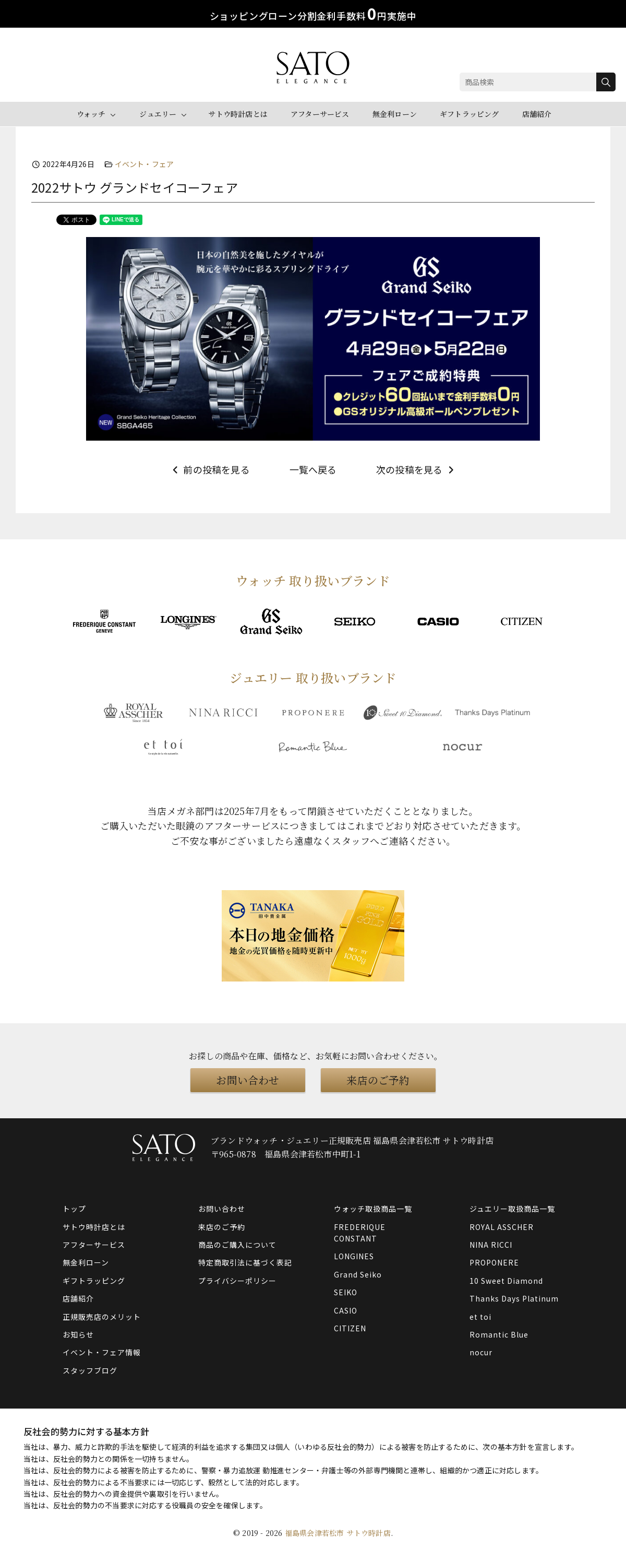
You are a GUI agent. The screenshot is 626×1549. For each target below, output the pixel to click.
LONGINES (354, 1256)
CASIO (345, 1310)
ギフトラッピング (469, 114)
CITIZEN (350, 1328)
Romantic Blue (498, 1334)
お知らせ (78, 1334)
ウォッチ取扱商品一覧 (373, 1208)
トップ (74, 1208)
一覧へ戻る (313, 469)
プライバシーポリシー (237, 1280)
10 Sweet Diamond (506, 1280)
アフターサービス (320, 114)
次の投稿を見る (416, 469)
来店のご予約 (378, 1079)
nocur (480, 1352)
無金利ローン (394, 114)
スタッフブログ (90, 1370)
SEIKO (345, 1292)
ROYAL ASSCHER (501, 1227)
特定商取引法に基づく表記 (245, 1262)
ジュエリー (157, 114)
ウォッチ (91, 114)
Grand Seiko (358, 1274)
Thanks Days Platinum (514, 1298)
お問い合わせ (247, 1079)
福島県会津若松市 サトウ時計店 (338, 1533)
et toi (480, 1316)
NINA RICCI (490, 1244)
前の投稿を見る (210, 469)
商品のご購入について (237, 1244)
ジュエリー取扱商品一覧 (512, 1208)
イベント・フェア (144, 164)
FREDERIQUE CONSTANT (360, 1233)
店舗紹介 (537, 114)
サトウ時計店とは (238, 114)
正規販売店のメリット (102, 1316)
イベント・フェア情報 (102, 1352)
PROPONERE (494, 1262)
